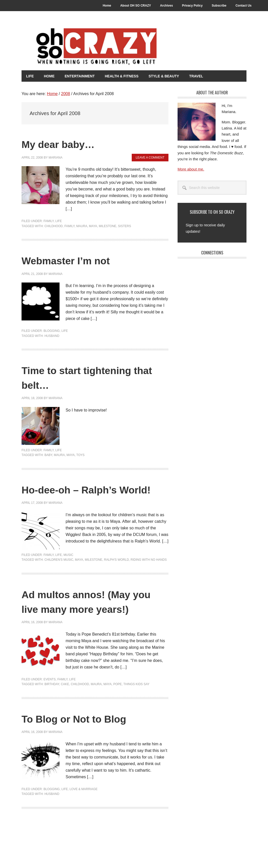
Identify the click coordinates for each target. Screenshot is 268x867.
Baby (48, 455)
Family (49, 221)
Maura (81, 226)
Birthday (51, 713)
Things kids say (136, 713)
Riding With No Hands (148, 574)
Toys (80, 455)
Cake (65, 713)
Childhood (53, 226)
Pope (117, 713)
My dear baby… (66, 143)
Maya (93, 226)
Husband (51, 335)
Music (68, 569)
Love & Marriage (83, 818)
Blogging (52, 330)
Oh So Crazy (110, 47)
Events (50, 708)
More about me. (191, 169)
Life (58, 221)
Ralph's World (116, 574)
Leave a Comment (150, 157)
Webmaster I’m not (76, 260)
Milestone (107, 226)
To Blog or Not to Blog (86, 747)
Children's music (58, 574)
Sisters (124, 226)
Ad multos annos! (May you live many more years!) (88, 623)
